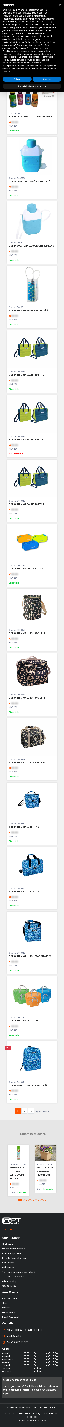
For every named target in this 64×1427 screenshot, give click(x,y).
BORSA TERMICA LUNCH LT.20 (24, 891)
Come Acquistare (11, 1253)
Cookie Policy (9, 1285)
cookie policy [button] (46, 21)
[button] (20, 1200)
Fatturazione (9, 1312)
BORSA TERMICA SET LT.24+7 (24, 1020)
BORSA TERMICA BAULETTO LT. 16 (26, 374)
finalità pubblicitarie (11, 42)
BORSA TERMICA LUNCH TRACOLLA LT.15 (30, 956)
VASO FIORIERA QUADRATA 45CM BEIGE (45, 1171)
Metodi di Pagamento (13, 1248)
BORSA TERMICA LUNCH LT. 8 (24, 826)
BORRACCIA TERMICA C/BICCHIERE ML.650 (31, 245)
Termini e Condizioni (13, 1276)
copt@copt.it (14, 1336)
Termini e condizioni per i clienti (18, 1271)
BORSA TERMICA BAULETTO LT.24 (26, 504)
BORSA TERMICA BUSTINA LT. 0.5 (26, 568)
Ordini (5, 1303)
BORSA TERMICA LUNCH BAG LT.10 (27, 633)
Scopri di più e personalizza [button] (32, 86)
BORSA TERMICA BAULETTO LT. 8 (26, 439)
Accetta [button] (47, 79)
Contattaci (8, 1262)
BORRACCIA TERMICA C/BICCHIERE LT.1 (29, 181)
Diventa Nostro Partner (14, 1258)
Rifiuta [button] (17, 79)
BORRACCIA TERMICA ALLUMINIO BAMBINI (31, 116)
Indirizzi (6, 1307)
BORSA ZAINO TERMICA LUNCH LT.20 (28, 1085)
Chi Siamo (7, 1244)
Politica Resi (8, 1267)
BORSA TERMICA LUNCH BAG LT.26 (27, 762)
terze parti (49, 24)
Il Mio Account (9, 1298)
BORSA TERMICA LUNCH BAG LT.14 (27, 697)
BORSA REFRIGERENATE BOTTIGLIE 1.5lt (29, 310)
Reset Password (10, 1316)
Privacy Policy (9, 1281)
